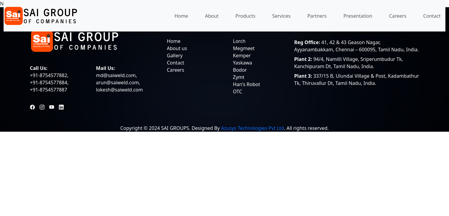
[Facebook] (32, 106)
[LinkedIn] (61, 106)
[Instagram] (42, 106)
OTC (237, 91)
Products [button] (245, 16)
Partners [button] (316, 16)
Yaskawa (242, 62)
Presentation (358, 16)
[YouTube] (51, 106)
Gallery (175, 55)
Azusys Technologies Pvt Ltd (252, 128)
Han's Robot (246, 84)
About (211, 16)
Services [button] (281, 16)
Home (181, 16)
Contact (432, 16)
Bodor (240, 70)
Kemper (242, 55)
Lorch (239, 41)
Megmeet (244, 48)
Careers (397, 16)
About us (177, 48)
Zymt (238, 77)
